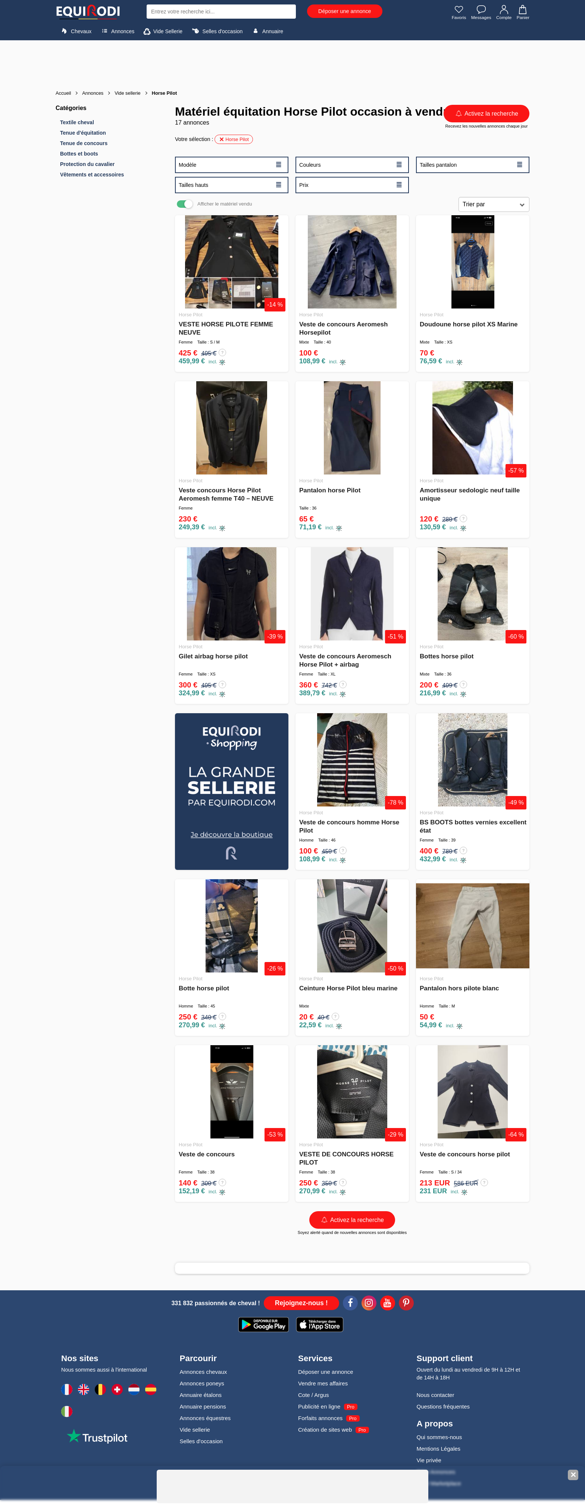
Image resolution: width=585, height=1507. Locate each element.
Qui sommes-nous (439, 1437)
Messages (480, 12)
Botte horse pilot (204, 988)
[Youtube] (387, 1304)
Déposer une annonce (344, 11)
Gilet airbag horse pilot (213, 656)
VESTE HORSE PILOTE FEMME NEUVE (226, 328)
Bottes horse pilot (447, 656)
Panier (522, 12)
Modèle (230, 164)
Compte (504, 12)
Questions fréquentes (443, 1406)
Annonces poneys (202, 1383)
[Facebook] (350, 1304)
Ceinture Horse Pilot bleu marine (348, 988)
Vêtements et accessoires (92, 175)
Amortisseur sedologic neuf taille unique (470, 494)
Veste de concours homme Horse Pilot (349, 826)
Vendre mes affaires (323, 1383)
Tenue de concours (83, 143)
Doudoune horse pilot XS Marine (469, 324)
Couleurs (351, 164)
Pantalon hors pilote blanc (459, 988)
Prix (351, 184)
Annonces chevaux (203, 1372)
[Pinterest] (406, 1304)
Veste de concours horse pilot (465, 1154)
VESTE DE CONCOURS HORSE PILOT (346, 1158)
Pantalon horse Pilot (329, 490)
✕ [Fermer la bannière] (573, 1475)
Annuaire (266, 31)
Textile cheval (77, 122)
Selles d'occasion (216, 31)
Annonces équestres (205, 1418)
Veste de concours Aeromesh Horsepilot (343, 328)
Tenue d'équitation (83, 133)
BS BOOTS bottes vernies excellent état (473, 826)
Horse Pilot (233, 139)
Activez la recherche (486, 113)
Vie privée (429, 1460)
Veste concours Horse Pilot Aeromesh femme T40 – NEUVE (226, 494)
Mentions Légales (439, 1448)
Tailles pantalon (471, 164)
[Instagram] (369, 1304)
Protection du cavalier (87, 164)
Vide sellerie (195, 1429)
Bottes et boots (79, 154)
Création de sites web (325, 1429)
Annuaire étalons (201, 1395)
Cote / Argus (313, 1395)
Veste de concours (207, 1154)
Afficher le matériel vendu (224, 204)
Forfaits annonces (320, 1418)
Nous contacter (435, 1395)
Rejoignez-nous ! (301, 1303)
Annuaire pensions (203, 1406)
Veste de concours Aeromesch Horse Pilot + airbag (345, 660)
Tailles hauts (230, 184)
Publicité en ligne (319, 1406)
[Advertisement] (292, 62)
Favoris (458, 12)
